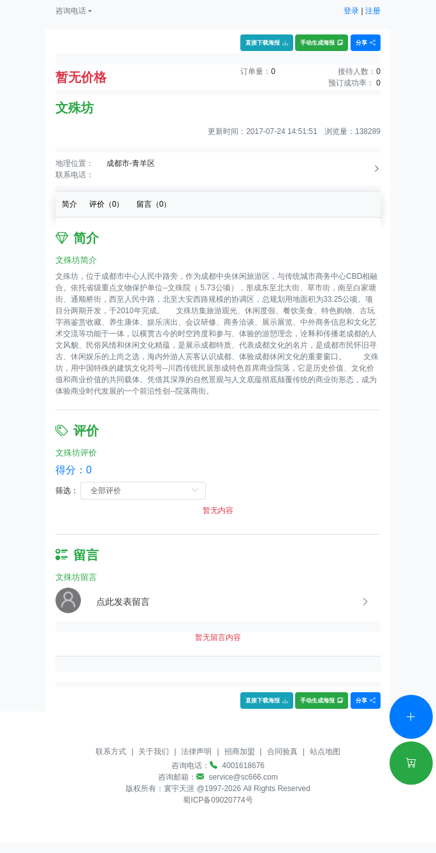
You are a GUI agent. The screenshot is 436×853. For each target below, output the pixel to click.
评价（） (106, 204)
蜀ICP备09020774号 (217, 800)
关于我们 (153, 751)
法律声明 (196, 751)
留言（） (153, 204)
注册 (373, 10)
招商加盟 (239, 751)
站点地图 (325, 751)
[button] (73, 11)
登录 (351, 10)
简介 (69, 204)
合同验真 (282, 751)
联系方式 (111, 751)
